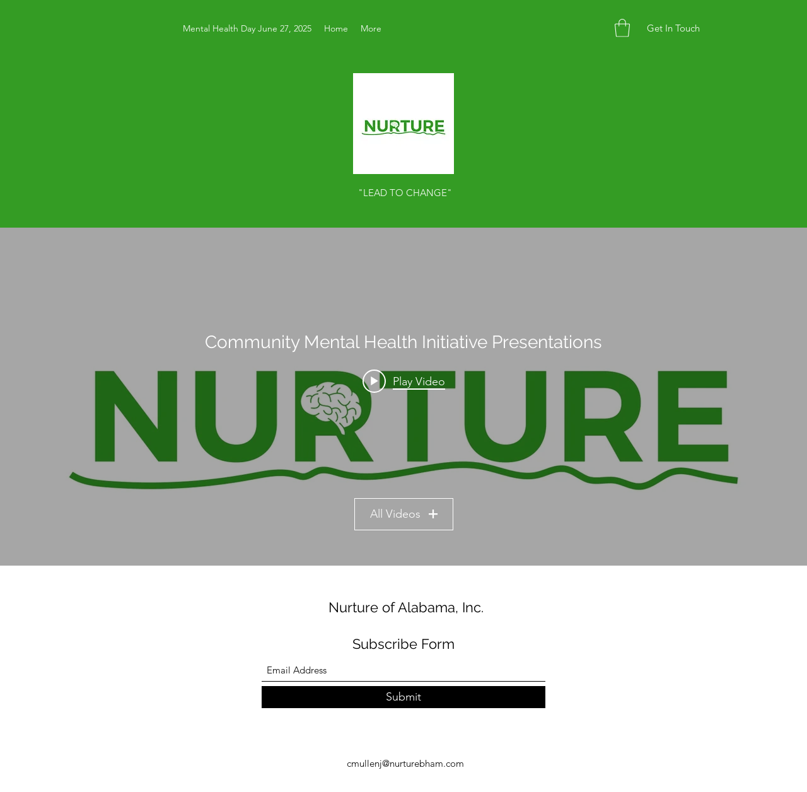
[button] (622, 28)
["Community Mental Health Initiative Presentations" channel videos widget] (403, 397)
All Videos (404, 514)
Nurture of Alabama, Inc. (406, 607)
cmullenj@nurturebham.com (405, 763)
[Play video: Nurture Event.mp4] (404, 380)
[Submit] (403, 697)
